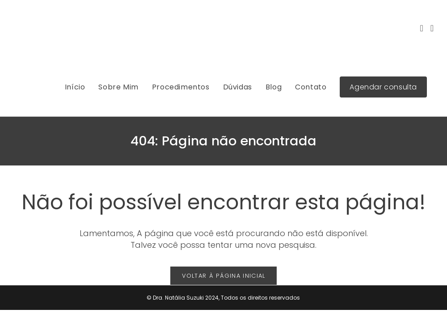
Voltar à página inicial (224, 275)
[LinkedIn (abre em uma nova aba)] (432, 28)
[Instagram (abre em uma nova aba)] (421, 28)
